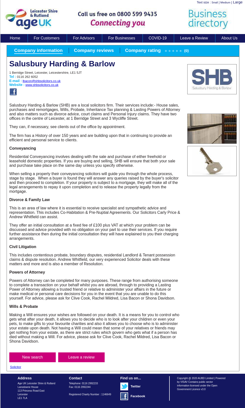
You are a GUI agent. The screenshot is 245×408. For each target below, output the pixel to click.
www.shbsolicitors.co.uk (41, 85)
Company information (38, 50)
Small (215, 2)
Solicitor (15, 367)
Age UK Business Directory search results (120, 19)
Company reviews (94, 50)
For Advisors (84, 38)
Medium (225, 2)
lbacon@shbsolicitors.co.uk (41, 81)
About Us (229, 38)
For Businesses (121, 38)
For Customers (47, 38)
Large (238, 2)
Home (15, 38)
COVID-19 (158, 38)
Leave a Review (194, 38)
